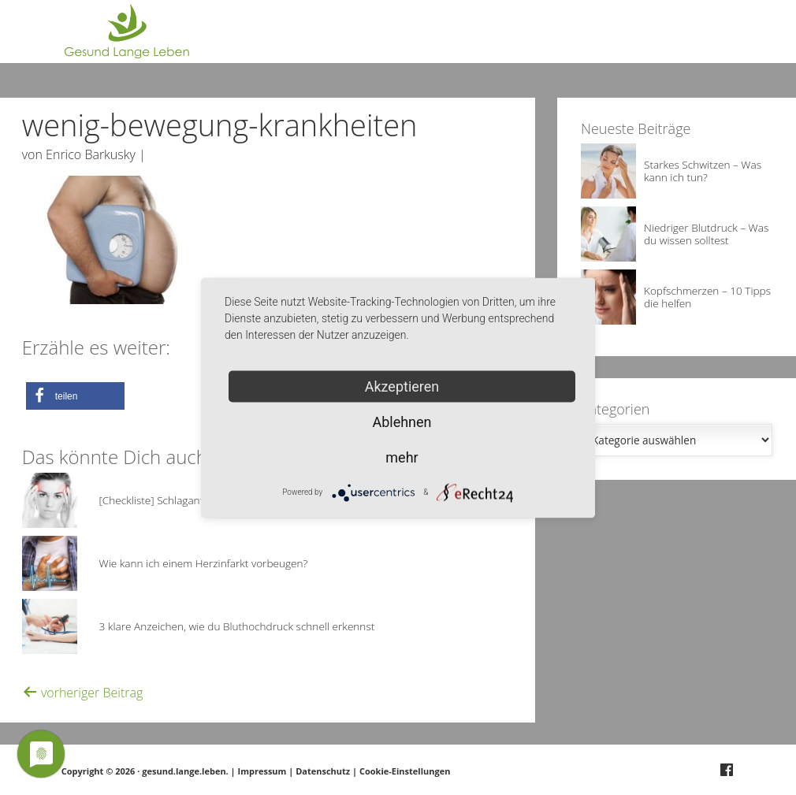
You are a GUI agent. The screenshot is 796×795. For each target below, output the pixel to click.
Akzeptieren (402, 385)
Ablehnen (401, 421)
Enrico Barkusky (91, 154)
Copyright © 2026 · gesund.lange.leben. (146, 771)
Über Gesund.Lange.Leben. (581, 39)
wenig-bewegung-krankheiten (220, 124)
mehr (401, 456)
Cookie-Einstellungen (404, 771)
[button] (75, 396)
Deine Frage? (704, 39)
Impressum (262, 771)
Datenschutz (323, 771)
